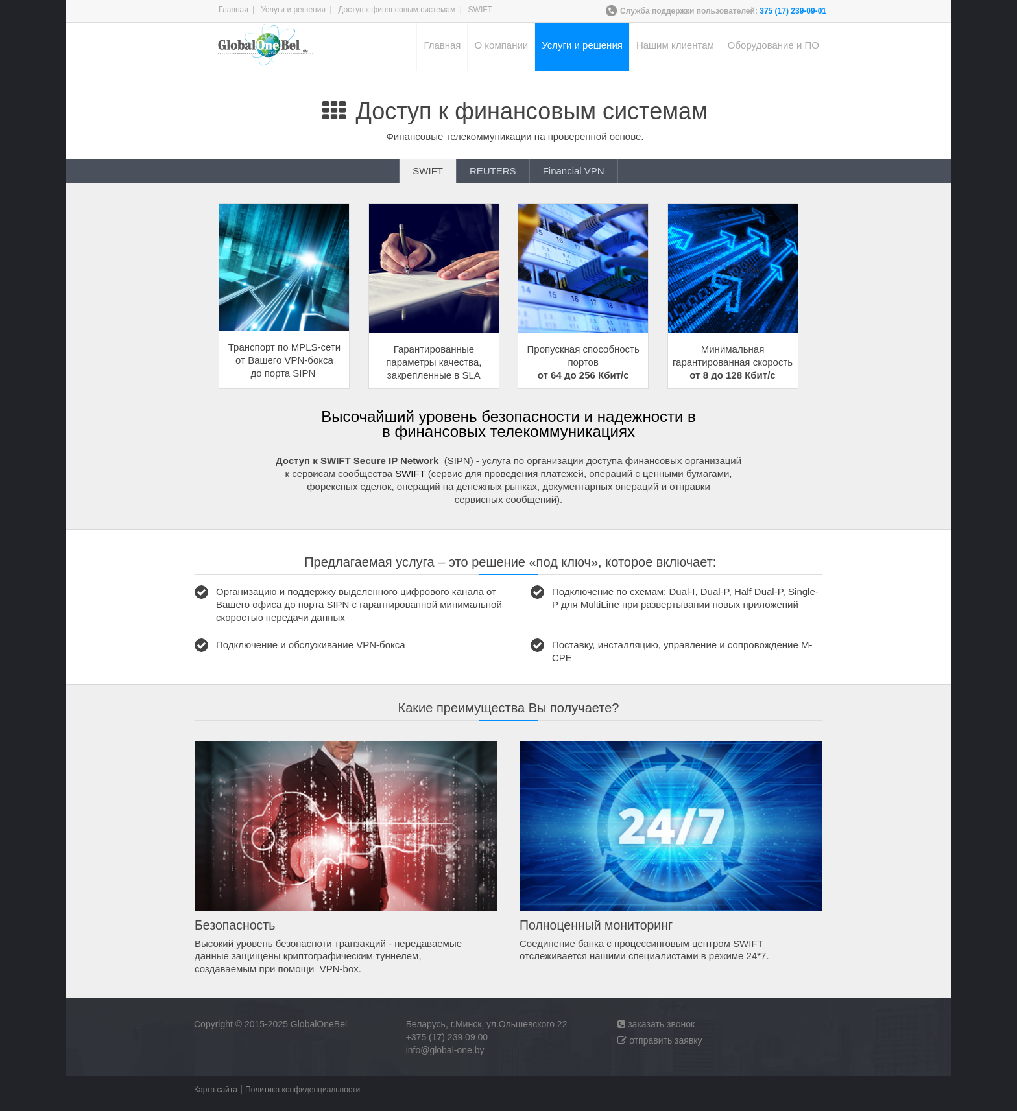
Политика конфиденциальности (302, 1089)
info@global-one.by (445, 1050)
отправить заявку (659, 1040)
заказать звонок (656, 1024)
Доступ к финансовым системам (396, 9)
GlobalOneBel (319, 1024)
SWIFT (410, 473)
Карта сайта (215, 1089)
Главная (233, 9)
